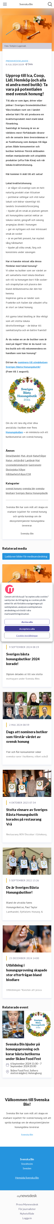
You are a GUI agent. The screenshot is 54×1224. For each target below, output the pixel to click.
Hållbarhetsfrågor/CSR (18, 474)
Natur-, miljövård (15, 460)
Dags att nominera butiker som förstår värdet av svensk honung (27, 737)
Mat (37, 460)
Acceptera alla (27, 628)
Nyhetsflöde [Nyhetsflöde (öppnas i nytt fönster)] (27, 1213)
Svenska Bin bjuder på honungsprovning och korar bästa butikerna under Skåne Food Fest (23, 1051)
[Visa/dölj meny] (5, 4)
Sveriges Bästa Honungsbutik (32, 493)
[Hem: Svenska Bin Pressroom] (26, 4)
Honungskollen (14, 432)
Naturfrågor (39, 455)
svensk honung (14, 488)
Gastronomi (35, 465)
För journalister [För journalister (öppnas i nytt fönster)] (27, 1209)
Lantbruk (30, 460)
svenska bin (28, 488)
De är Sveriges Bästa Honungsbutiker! (22, 889)
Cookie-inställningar (27, 635)
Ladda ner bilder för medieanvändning (26, 556)
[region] (27, 612)
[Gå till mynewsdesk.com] (27, 1196)
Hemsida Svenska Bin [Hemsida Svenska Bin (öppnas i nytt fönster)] (27, 1177)
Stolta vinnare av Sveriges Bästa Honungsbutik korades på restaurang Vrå (26, 817)
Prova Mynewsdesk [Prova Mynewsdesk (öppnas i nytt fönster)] (27, 1204)
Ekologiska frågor (15, 469)
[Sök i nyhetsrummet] (50, 4)
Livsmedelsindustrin (17, 465)
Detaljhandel (13, 455)
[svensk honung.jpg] (27, 578)
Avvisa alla (27, 621)
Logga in (27, 1218)
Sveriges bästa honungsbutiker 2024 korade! (23, 659)
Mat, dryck (26, 455)
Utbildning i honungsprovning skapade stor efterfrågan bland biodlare (26, 972)
